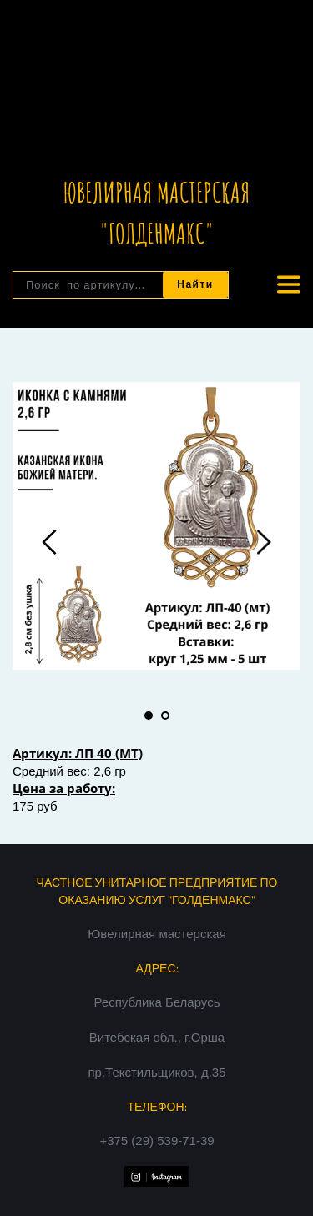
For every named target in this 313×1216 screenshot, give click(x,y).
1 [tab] (148, 715)
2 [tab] (165, 715)
